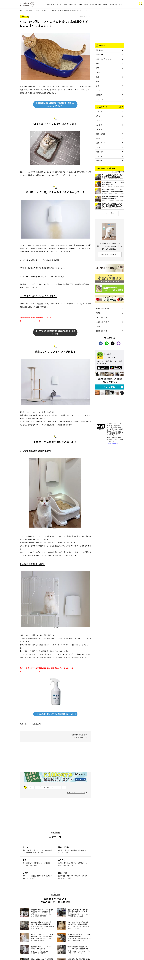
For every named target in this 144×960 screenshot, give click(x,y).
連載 (54, 4)
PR (64, 787)
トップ (21, 10)
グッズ (37, 10)
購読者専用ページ (101, 331)
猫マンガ (59, 4)
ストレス (99, 125)
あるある (99, 129)
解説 (97, 86)
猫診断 (98, 326)
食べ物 (65, 4)
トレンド (46, 787)
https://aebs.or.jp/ (112, 443)
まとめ (98, 90)
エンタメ (79, 4)
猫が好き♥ (99, 55)
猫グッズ (99, 138)
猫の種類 (99, 95)
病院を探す (106, 4)
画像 (97, 81)
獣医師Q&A (98, 4)
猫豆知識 (49, 4)
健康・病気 (99, 152)
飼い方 (98, 116)
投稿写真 (86, 4)
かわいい (99, 120)
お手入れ (99, 111)
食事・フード (100, 143)
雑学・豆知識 (100, 134)
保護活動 (99, 161)
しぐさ (98, 147)
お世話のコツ (72, 4)
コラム (98, 72)
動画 (97, 77)
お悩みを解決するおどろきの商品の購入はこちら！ (55, 714)
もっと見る (109, 213)
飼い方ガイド (113, 4)
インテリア (45, 10)
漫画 (97, 68)
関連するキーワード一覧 (76, 792)
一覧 (120, 107)
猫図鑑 (92, 4)
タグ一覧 (121, 4)
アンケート (99, 99)
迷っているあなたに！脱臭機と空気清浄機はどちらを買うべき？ (55, 332)
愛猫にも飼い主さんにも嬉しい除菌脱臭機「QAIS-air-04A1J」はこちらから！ (55, 104)
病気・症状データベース (104, 59)
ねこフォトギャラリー (103, 322)
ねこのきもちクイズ (102, 317)
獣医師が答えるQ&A (102, 308)
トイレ (31, 787)
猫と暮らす (29, 10)
